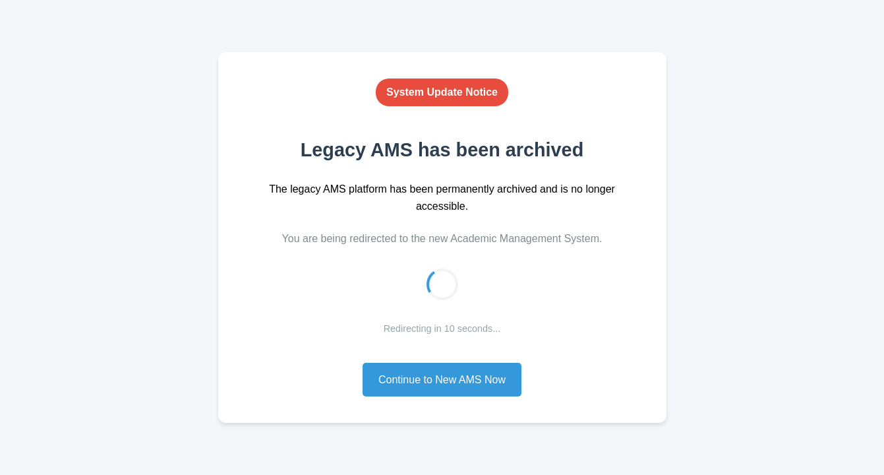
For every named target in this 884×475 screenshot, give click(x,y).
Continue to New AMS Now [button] (442, 379)
